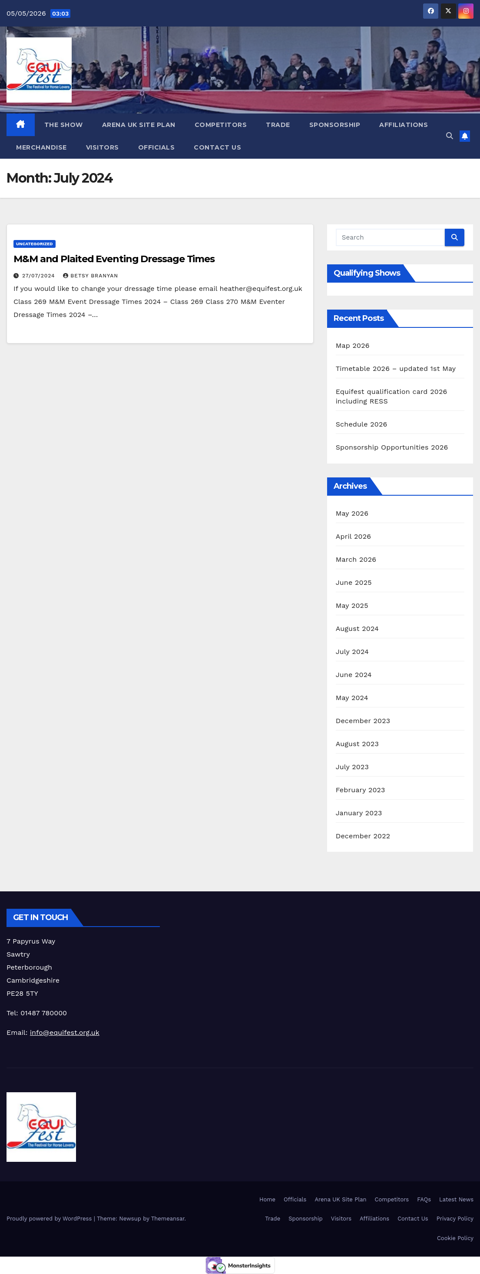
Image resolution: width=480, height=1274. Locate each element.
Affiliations (403, 125)
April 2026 (353, 536)
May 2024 (352, 698)
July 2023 (352, 767)
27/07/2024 (39, 276)
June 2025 (354, 582)
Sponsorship (335, 125)
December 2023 (363, 721)
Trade (278, 125)
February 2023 (360, 790)
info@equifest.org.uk (64, 1032)
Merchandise (41, 147)
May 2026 (352, 513)
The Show (63, 125)
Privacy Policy (455, 1218)
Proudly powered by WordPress (50, 1218)
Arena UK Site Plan (138, 125)
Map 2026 (353, 345)
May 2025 (352, 605)
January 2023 (359, 813)
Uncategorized (34, 243)
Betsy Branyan (90, 276)
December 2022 (363, 836)
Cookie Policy (455, 1238)
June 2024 (354, 674)
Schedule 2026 (361, 424)
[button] (449, 136)
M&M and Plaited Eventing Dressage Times (114, 259)
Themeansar (168, 1218)
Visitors (102, 147)
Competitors (221, 125)
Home (267, 1199)
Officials (156, 147)
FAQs (424, 1199)
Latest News (456, 1199)
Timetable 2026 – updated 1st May (396, 368)
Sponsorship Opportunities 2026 (392, 447)
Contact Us (217, 147)
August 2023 (357, 744)
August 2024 (357, 628)
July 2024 (352, 651)
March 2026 (356, 559)
